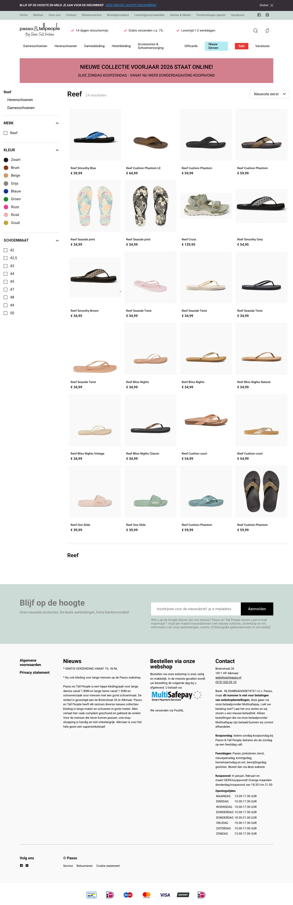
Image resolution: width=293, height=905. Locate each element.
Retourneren (84, 866)
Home (24, 15)
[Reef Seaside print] (95, 214)
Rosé (15, 215)
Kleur (31, 150)
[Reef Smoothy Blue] (95, 142)
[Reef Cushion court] (206, 428)
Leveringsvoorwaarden (149, 15)
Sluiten (266, 5)
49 (12, 305)
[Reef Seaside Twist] (150, 285)
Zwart (15, 160)
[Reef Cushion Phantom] (206, 142)
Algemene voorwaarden (30, 662)
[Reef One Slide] (95, 499)
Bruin (15, 168)
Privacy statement (34, 672)
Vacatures (237, 15)
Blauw (16, 191)
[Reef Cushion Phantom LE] (150, 142)
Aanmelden (257, 609)
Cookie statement (108, 866)
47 (12, 289)
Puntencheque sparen (210, 15)
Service (68, 866)
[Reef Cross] (206, 214)
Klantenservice (92, 15)
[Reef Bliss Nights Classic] (150, 428)
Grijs (14, 183)
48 (12, 297)
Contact (71, 15)
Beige (15, 175)
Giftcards (191, 46)
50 (12, 313)
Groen (16, 199)
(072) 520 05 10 (225, 682)
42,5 (13, 258)
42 (12, 250)
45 (12, 281)
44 (12, 274)
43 (12, 266)
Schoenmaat (31, 240)
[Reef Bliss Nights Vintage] (95, 428)
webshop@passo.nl (228, 677)
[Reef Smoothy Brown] (95, 285)
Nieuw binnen (213, 46)
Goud (15, 223)
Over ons (54, 15)
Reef (13, 133)
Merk (31, 123)
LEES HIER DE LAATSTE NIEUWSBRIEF (131, 5)
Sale (242, 46)
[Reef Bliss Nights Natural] (261, 356)
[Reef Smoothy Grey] (261, 214)
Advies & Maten (180, 15)
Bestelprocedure (118, 15)
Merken (38, 15)
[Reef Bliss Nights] (150, 356)
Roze (15, 207)
